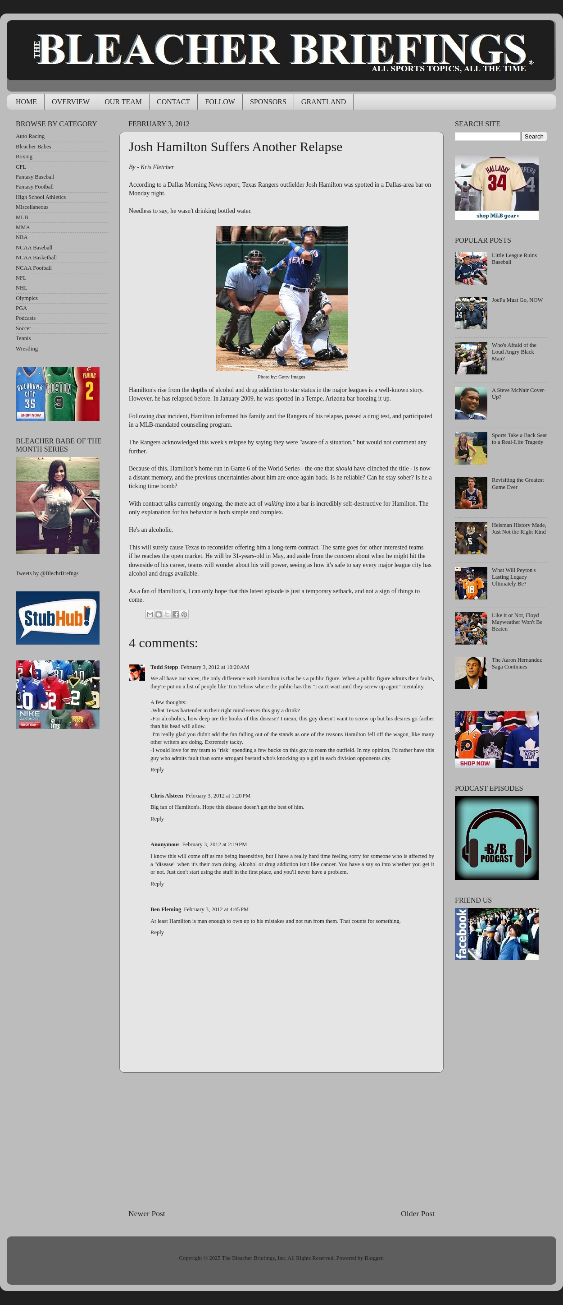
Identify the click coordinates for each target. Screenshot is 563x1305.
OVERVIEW (71, 102)
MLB (22, 217)
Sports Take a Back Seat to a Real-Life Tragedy (519, 438)
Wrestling (27, 349)
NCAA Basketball (36, 257)
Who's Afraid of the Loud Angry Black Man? (514, 352)
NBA (22, 237)
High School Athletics (41, 197)
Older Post (418, 1213)
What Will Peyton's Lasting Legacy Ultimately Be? (514, 577)
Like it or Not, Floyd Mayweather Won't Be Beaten (517, 622)
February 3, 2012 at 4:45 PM (216, 909)
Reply (157, 769)
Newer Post (146, 1213)
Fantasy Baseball (35, 177)
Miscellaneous (32, 207)
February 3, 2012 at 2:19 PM (214, 844)
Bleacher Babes (33, 146)
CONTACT (173, 102)
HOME (26, 102)
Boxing (24, 156)
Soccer (23, 328)
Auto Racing (30, 136)
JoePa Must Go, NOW (517, 300)
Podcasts (26, 318)
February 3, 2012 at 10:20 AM (215, 667)
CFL (21, 167)
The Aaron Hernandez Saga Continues (517, 663)
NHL (21, 288)
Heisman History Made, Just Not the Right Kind (519, 528)
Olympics (27, 298)
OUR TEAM (123, 102)
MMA (23, 227)
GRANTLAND (323, 102)
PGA (21, 308)
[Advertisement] (281, 1140)
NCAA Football (34, 268)
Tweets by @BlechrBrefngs (47, 573)
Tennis (23, 338)
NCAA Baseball (34, 247)
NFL (21, 278)
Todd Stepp (164, 667)
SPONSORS (268, 102)
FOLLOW (220, 102)
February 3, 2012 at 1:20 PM (218, 796)
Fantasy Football (35, 187)
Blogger (373, 1258)
